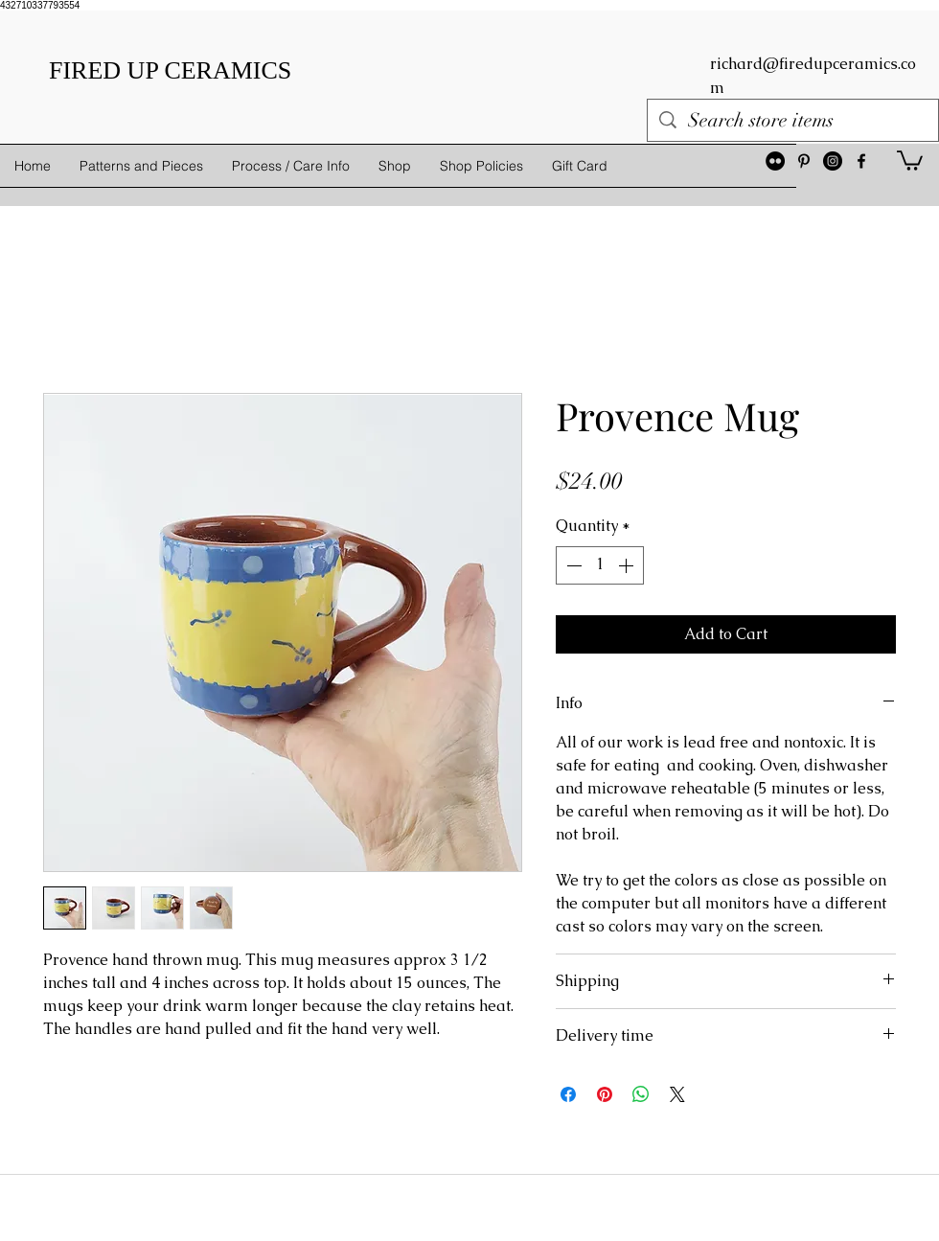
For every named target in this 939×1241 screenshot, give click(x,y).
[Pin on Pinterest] (604, 1094)
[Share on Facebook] (568, 1094)
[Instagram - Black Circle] (832, 161)
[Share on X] (677, 1094)
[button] (910, 160)
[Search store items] (793, 120)
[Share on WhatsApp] (641, 1094)
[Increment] (627, 565)
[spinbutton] (599, 565)
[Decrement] (572, 565)
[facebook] (861, 161)
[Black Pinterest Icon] (803, 161)
